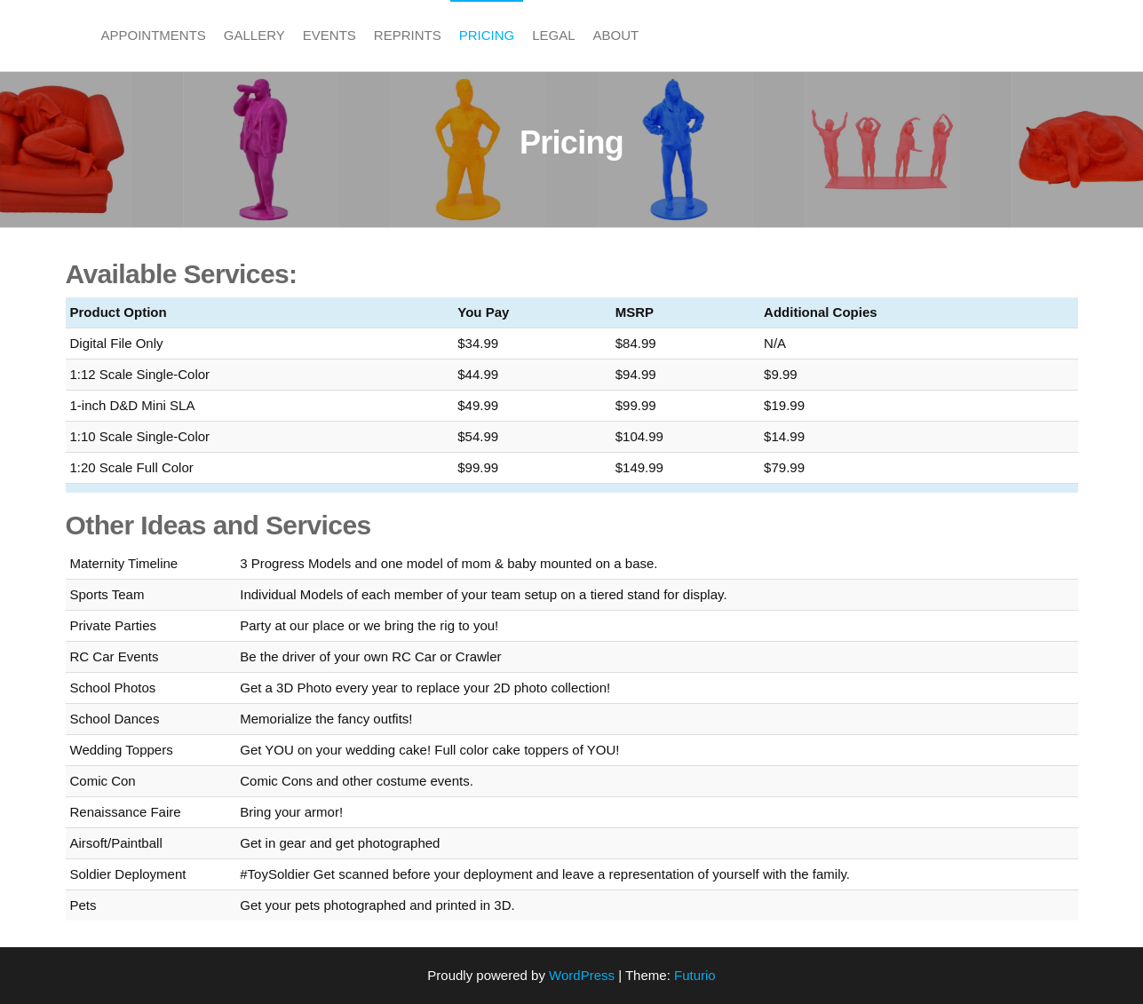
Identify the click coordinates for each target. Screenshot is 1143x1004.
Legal (553, 35)
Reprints (407, 35)
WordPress (582, 975)
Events (329, 35)
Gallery (254, 35)
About (616, 35)
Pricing (487, 35)
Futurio (695, 975)
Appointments (153, 35)
